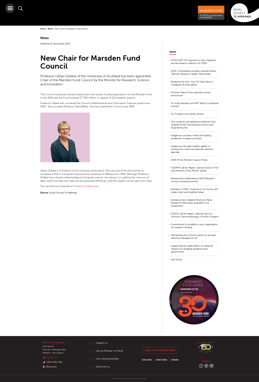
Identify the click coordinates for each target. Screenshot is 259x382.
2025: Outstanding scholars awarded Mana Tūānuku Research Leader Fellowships (193, 72)
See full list (176, 259)
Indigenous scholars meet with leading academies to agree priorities (191, 137)
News (50, 29)
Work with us (103, 366)
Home (43, 29)
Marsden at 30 (189, 289)
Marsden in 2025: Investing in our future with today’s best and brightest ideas (194, 191)
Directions (51, 366)
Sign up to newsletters (160, 350)
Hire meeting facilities (107, 358)
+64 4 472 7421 (54, 362)
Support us (101, 343)
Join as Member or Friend (109, 350)
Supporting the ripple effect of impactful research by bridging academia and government (192, 248)
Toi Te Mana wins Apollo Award (187, 114)
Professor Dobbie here (85, 186)
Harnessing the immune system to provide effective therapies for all (193, 237)
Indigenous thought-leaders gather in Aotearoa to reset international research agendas (192, 149)
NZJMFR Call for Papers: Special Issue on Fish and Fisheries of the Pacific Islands (194, 169)
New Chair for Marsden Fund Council (71, 29)
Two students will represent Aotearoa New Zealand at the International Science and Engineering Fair (193, 124)
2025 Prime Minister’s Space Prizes (189, 160)
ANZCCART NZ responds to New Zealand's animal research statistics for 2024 (193, 62)
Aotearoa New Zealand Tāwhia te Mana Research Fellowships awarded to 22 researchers (191, 203)
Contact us (52, 357)
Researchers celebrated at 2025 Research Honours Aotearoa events (193, 180)
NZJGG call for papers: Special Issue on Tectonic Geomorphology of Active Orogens (195, 215)
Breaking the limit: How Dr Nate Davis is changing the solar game (192, 83)
